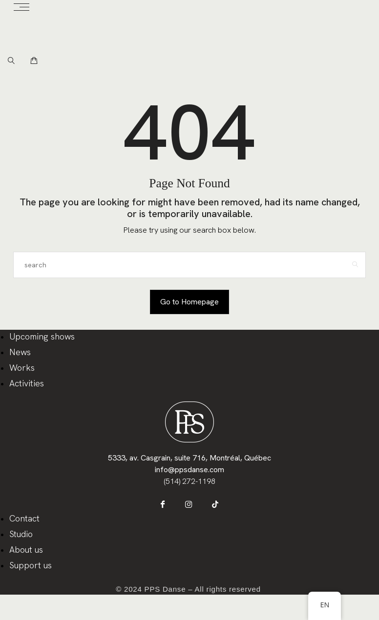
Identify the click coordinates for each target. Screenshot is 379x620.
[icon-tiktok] (209, 509)
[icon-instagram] (190, 509)
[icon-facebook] (170, 509)
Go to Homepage (189, 302)
